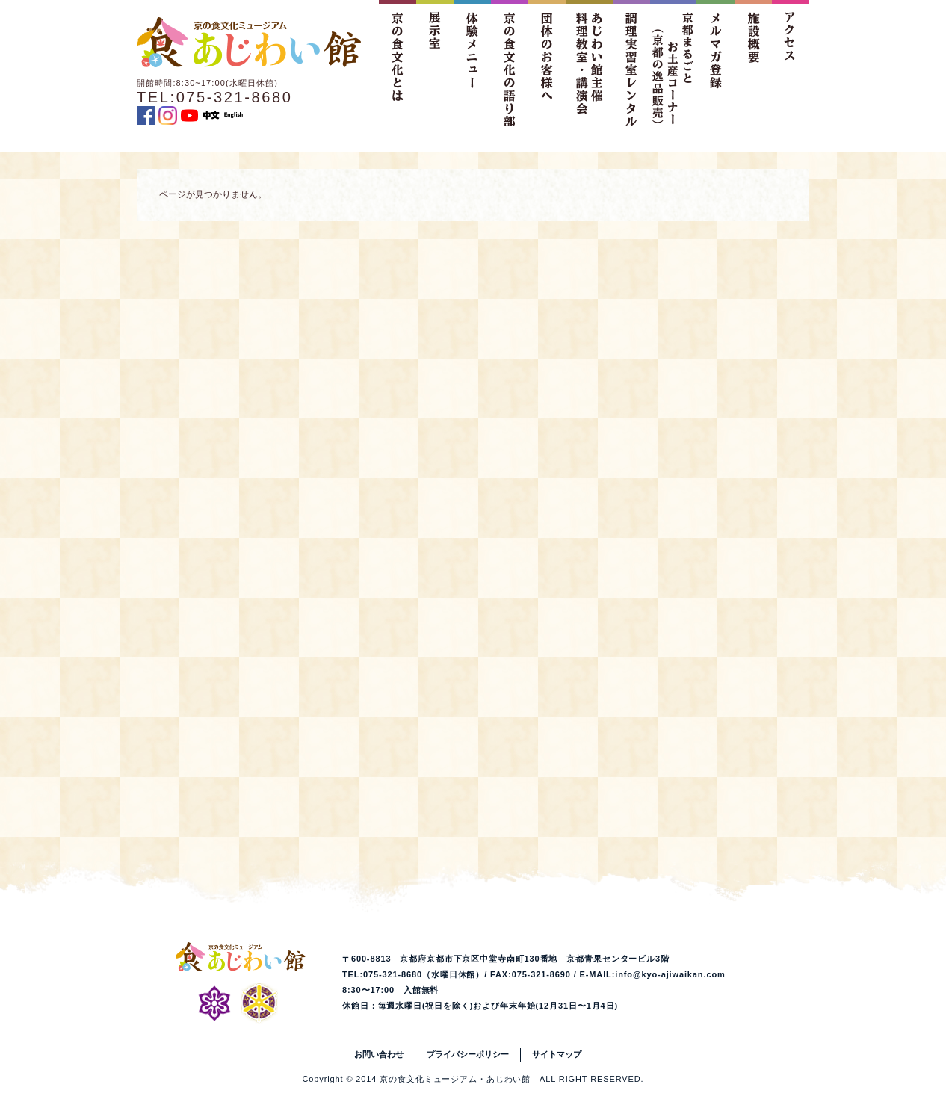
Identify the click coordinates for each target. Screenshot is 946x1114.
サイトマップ (556, 1054)
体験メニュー (472, 63)
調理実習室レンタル (631, 63)
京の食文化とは (397, 63)
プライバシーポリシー (468, 1054)
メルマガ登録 (716, 63)
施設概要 (753, 63)
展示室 (435, 63)
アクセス (790, 63)
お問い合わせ (379, 1054)
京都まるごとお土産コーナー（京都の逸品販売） (673, 63)
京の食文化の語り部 (509, 63)
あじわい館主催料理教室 (589, 63)
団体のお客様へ (547, 63)
